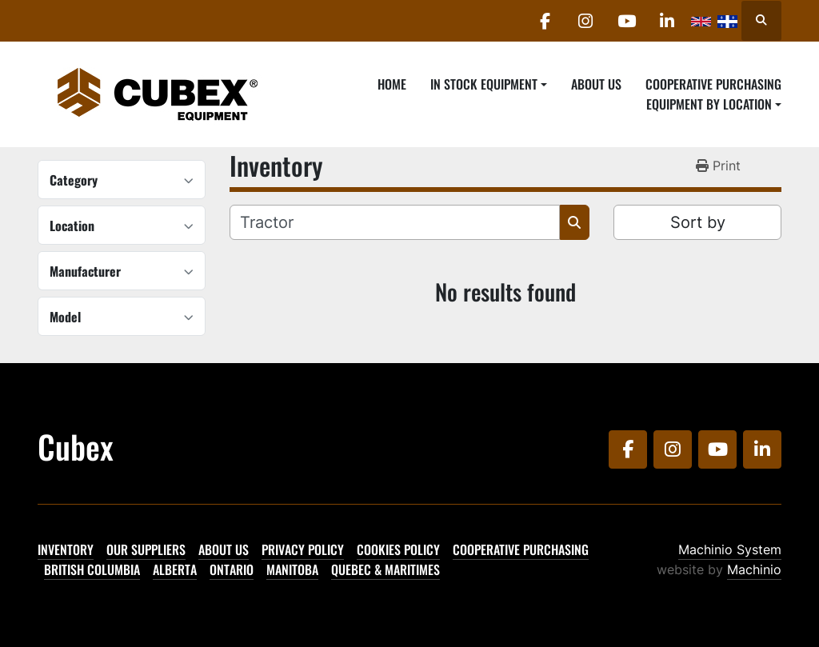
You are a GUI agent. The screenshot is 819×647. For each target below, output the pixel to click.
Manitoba (292, 569)
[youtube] (626, 21)
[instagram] (585, 21)
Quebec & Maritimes (385, 569)
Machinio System (729, 549)
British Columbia (92, 569)
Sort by (697, 222)
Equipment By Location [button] (709, 104)
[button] (488, 84)
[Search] (395, 222)
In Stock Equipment (483, 84)
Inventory (66, 549)
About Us (596, 84)
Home (392, 84)
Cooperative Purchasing (713, 84)
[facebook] (545, 21)
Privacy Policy (303, 549)
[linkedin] (667, 21)
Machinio (754, 569)
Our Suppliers (146, 549)
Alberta (175, 569)
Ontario (232, 569)
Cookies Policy (398, 549)
